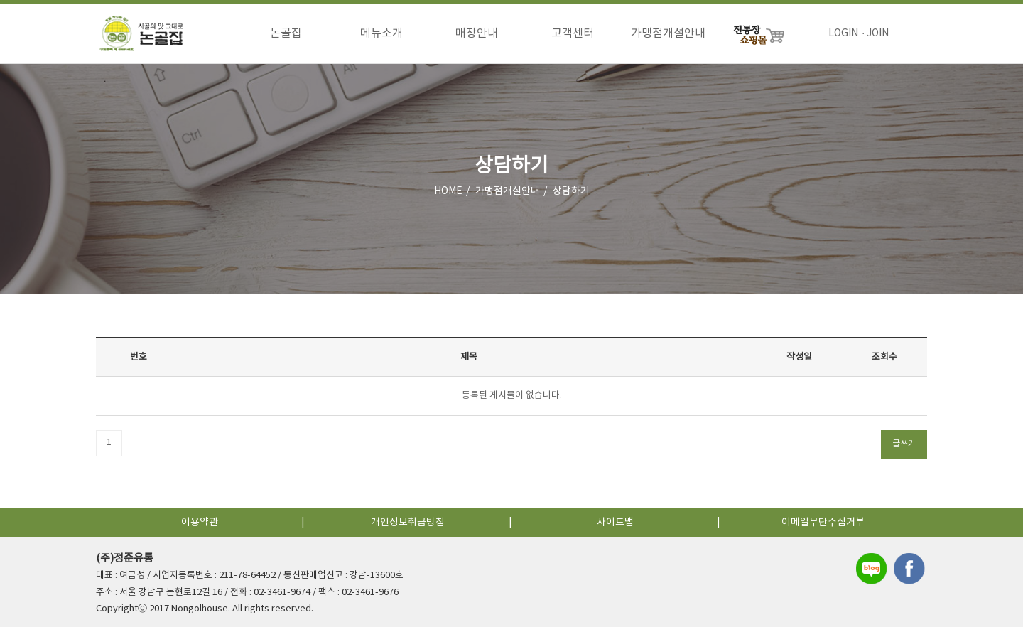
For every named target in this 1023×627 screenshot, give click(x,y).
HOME (448, 191)
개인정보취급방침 (408, 522)
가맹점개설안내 (668, 33)
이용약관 (199, 522)
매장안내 (476, 33)
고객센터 (572, 33)
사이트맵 (615, 522)
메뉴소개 (381, 33)
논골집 (286, 33)
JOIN (878, 33)
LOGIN (843, 33)
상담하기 (571, 191)
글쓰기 (904, 444)
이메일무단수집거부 (823, 522)
